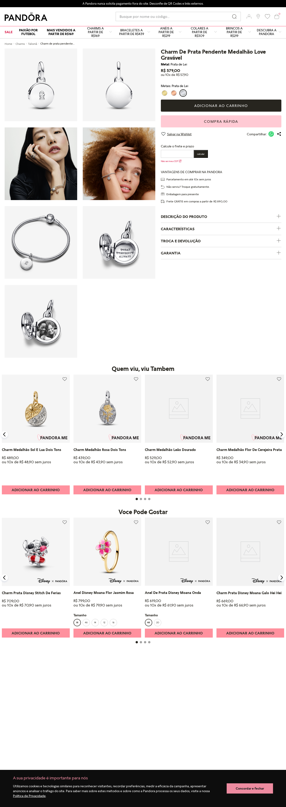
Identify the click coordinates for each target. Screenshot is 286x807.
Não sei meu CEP (171, 161)
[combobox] (178, 16)
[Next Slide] (281, 434)
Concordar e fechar (250, 788)
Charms (20, 43)
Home (8, 43)
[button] (249, 16)
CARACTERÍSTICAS (221, 229)
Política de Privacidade (29, 796)
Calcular (201, 153)
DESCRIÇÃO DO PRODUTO (221, 217)
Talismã (32, 43)
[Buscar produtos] (234, 16)
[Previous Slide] (4, 434)
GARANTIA (221, 253)
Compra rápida (221, 121)
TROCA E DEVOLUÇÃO (221, 241)
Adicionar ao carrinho (221, 105)
